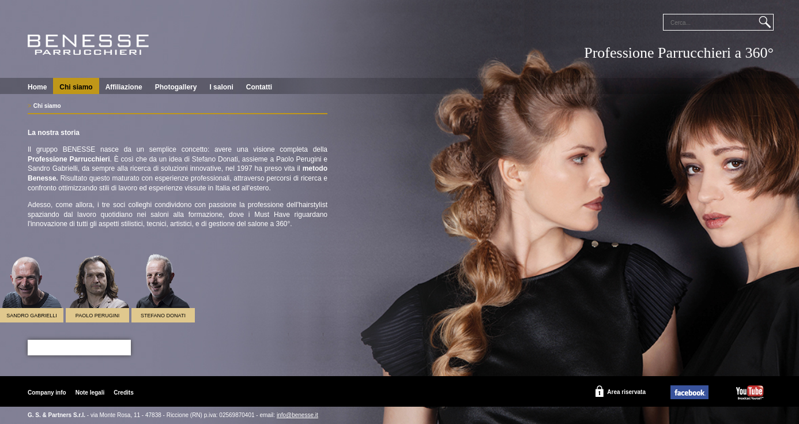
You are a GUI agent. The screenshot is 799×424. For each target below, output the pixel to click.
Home (37, 87)
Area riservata (626, 392)
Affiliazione (123, 87)
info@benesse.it (297, 415)
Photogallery (176, 87)
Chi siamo (75, 87)
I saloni (221, 87)
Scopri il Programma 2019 (79, 347)
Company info (47, 392)
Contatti (259, 87)
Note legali (90, 392)
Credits (123, 392)
